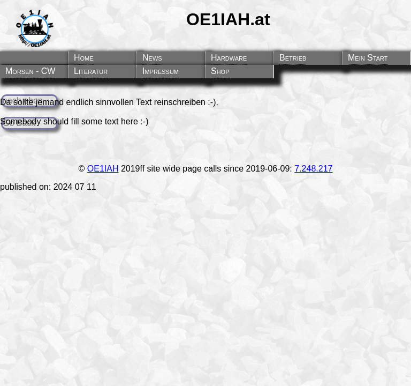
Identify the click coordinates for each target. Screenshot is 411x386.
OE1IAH (103, 168)
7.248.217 (313, 168)
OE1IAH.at (228, 19)
